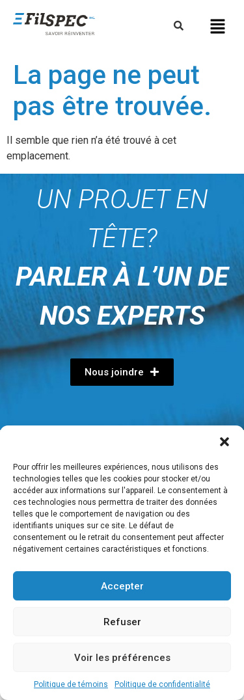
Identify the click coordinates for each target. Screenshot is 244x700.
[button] (224, 441)
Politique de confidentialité (162, 684)
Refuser (122, 622)
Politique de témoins (71, 684)
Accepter (122, 586)
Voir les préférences (122, 658)
